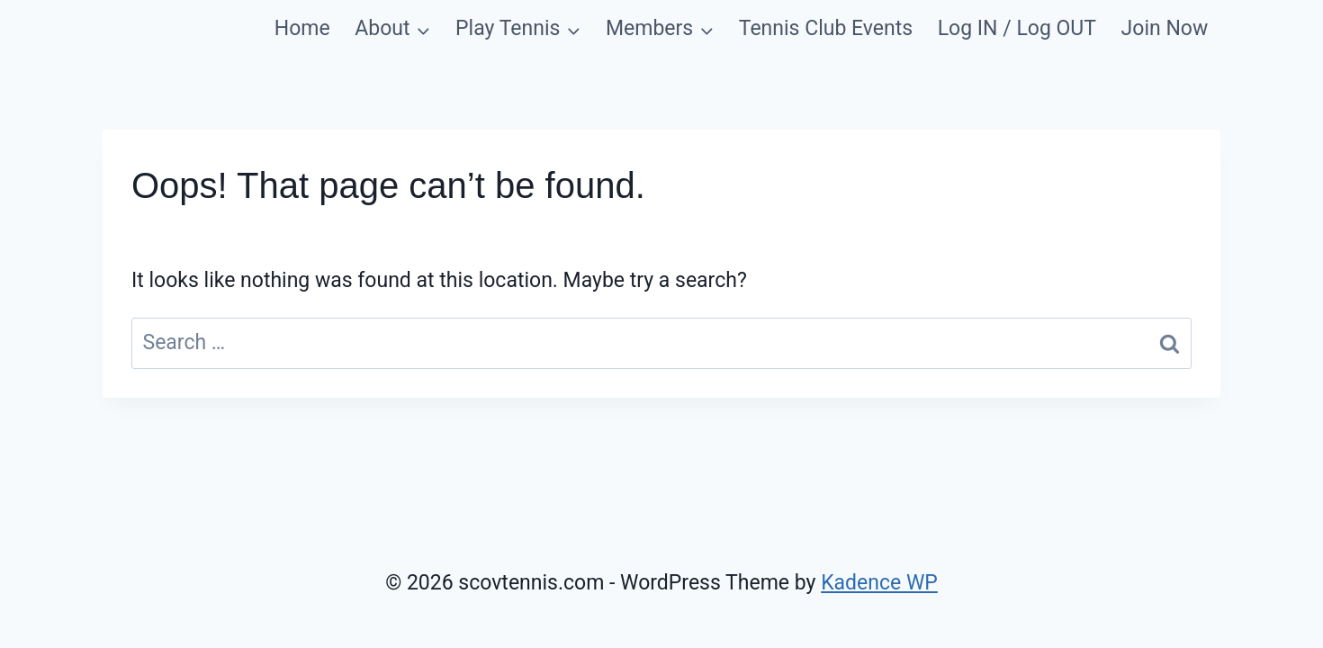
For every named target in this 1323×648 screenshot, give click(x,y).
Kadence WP (879, 583)
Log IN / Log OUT (1017, 28)
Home (302, 28)
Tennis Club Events (826, 28)
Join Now (1165, 28)
